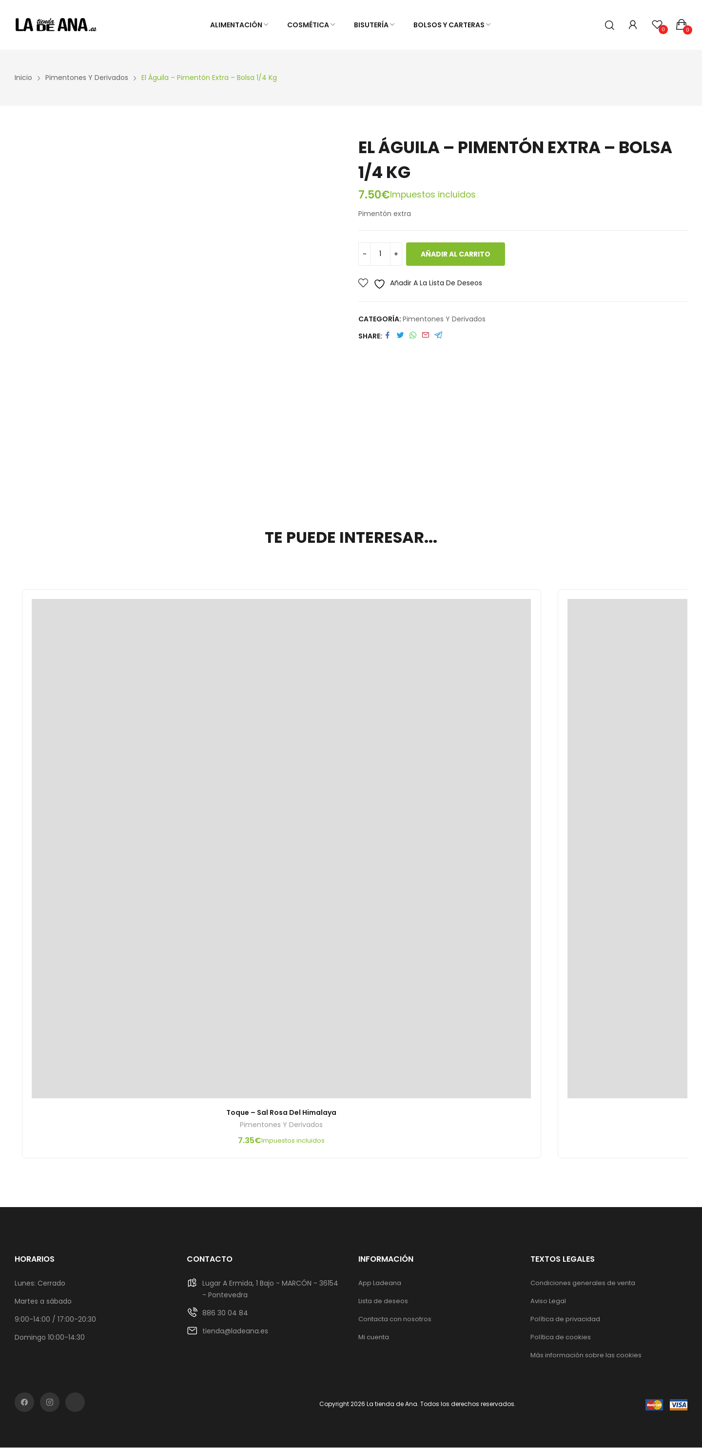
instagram (49, 1402)
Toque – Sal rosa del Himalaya (282, 1113)
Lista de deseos (383, 1301)
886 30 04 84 (225, 1313)
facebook (24, 1402)
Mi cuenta (373, 1337)
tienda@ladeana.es (235, 1331)
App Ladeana (379, 1283)
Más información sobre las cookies (586, 1355)
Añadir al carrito (455, 254)
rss (75, 1402)
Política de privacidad (565, 1319)
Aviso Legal (548, 1301)
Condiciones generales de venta (582, 1283)
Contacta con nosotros (394, 1319)
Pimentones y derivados (444, 319)
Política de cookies (560, 1337)
